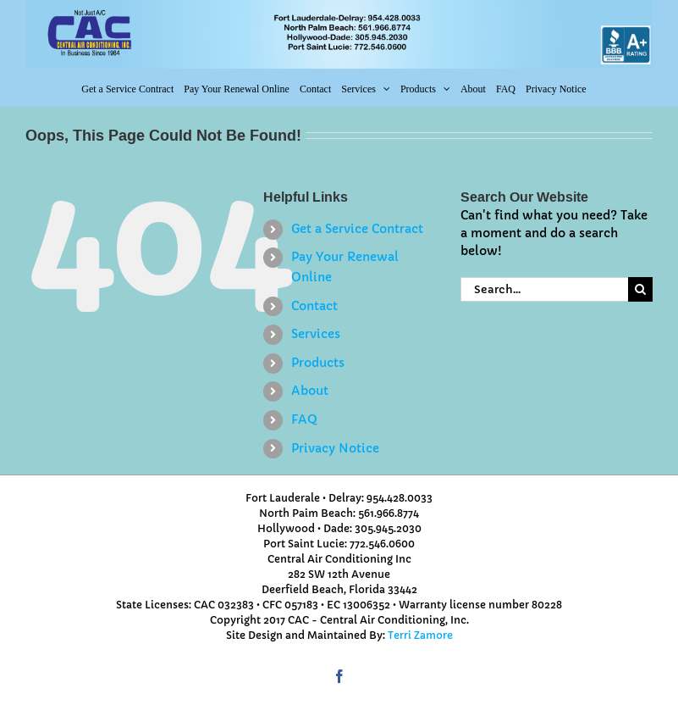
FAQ (304, 419)
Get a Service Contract (357, 228)
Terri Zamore (420, 635)
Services (315, 333)
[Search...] (544, 289)
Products (318, 362)
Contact (314, 306)
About (309, 390)
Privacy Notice (335, 448)
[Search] (640, 289)
